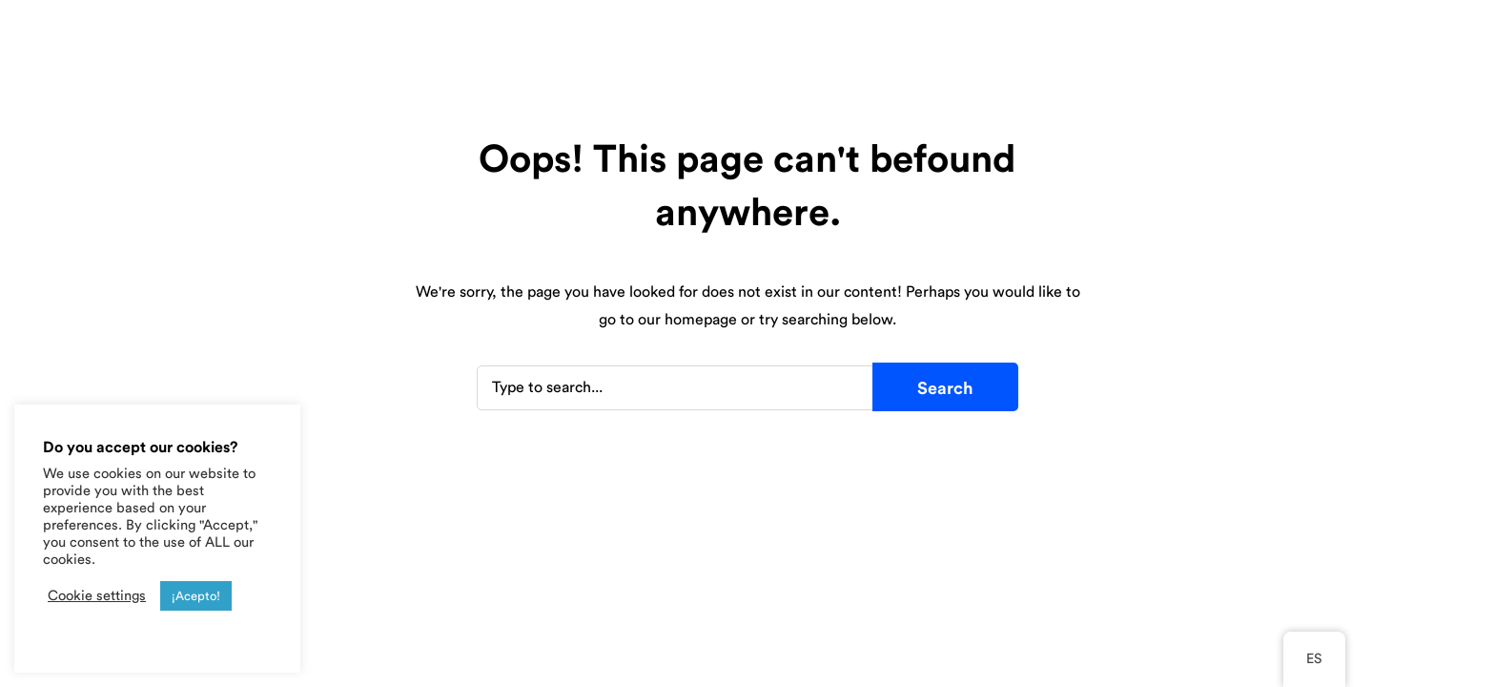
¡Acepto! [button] (196, 596)
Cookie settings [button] (97, 596)
